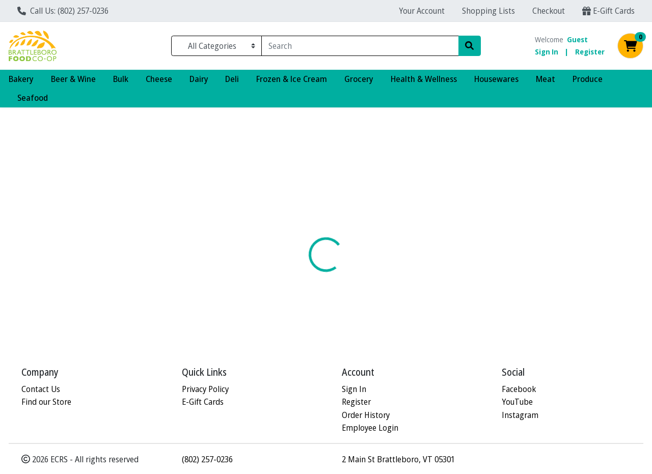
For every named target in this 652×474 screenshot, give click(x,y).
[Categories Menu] (216, 46)
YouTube (517, 402)
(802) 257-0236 (207, 459)
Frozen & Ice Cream (291, 79)
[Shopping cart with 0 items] (630, 46)
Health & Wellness (424, 79)
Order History (366, 415)
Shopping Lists (488, 10)
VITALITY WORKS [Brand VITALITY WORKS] (406, 265)
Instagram (520, 415)
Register (590, 51)
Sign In (546, 51)
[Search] (359, 46)
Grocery (358, 79)
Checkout (548, 10)
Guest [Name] (577, 39)
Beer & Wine (73, 79)
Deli (232, 79)
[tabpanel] (461, 275)
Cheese (159, 79)
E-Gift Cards (608, 10)
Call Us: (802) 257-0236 (62, 10)
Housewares (496, 79)
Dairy (198, 79)
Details (300, 224)
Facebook (519, 389)
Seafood (32, 97)
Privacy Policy (205, 389)
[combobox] (359, 46)
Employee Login (370, 428)
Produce (588, 79)
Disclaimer (349, 224)
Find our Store (46, 402)
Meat (545, 79)
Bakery (21, 79)
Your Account (422, 10)
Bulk (120, 79)
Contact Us (40, 389)
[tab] (300, 224)
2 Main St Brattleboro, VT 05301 (398, 459)
